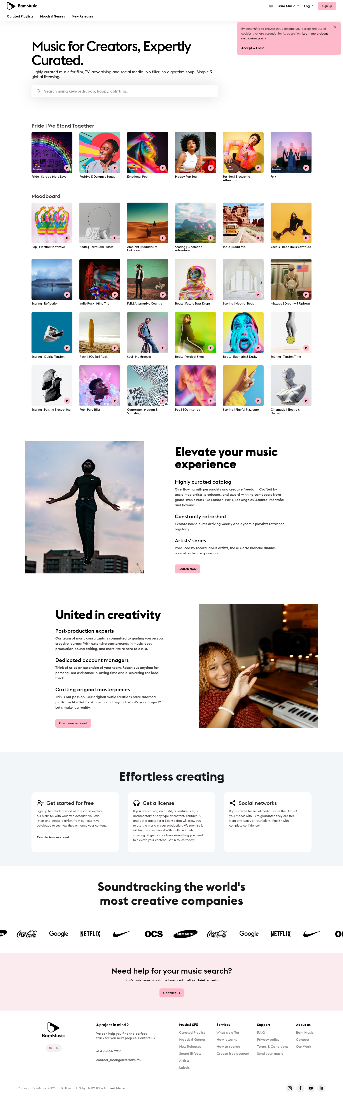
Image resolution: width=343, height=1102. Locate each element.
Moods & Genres (52, 16)
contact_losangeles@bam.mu (118, 1060)
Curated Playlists (20, 16)
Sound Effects (190, 1053)
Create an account (73, 723)
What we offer (228, 1032)
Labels (184, 1067)
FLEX (77, 1088)
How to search (228, 1046)
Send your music (270, 1053)
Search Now (187, 569)
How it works (227, 1039)
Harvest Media (114, 1088)
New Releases (82, 16)
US (53, 1048)
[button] (125, 91)
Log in (308, 6)
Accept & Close (252, 48)
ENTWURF (93, 1088)
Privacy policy (268, 1039)
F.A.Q (261, 1032)
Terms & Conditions (272, 1046)
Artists (184, 1060)
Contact (302, 1039)
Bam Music (289, 6)
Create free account (53, 837)
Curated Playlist (192, 1032)
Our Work (303, 1046)
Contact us (171, 993)
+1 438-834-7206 (108, 1051)
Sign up (327, 6)
